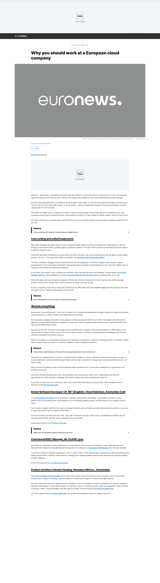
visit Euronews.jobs (59, 493)
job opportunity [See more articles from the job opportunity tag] (22, 530)
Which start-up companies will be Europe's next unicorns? (53, 432)
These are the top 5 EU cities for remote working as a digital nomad (55, 232)
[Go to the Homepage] (21, 36)
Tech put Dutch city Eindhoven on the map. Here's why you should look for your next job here (64, 352)
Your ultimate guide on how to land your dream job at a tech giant (55, 299)
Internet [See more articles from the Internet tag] (100, 530)
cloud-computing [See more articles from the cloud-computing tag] (67, 530)
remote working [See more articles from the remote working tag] (39, 530)
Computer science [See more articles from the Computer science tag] (85, 530)
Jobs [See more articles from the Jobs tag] (53, 530)
